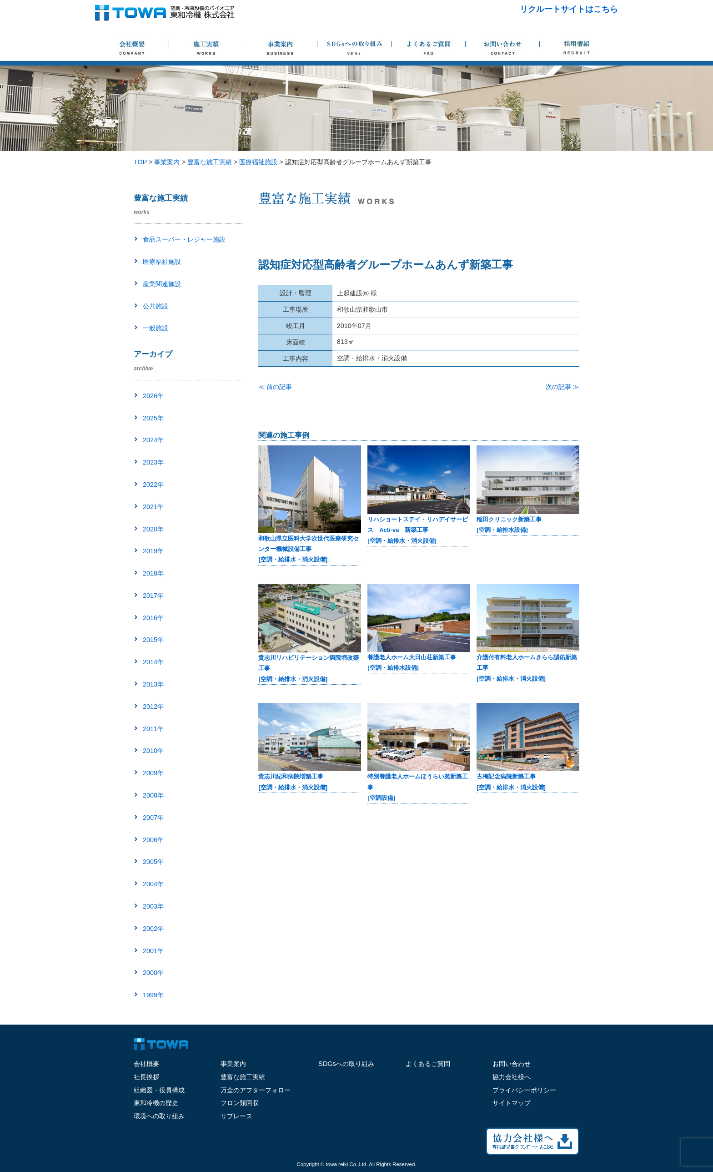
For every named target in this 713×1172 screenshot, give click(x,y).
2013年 (153, 684)
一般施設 (155, 328)
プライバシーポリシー (524, 1090)
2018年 (153, 573)
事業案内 (233, 1063)
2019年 (153, 551)
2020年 (153, 529)
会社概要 (146, 1063)
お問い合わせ (511, 1063)
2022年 (153, 484)
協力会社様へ (511, 1077)
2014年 (153, 662)
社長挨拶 (146, 1077)
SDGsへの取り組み (346, 1063)
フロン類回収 (240, 1102)
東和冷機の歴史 (156, 1102)
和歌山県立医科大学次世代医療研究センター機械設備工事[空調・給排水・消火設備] (308, 549)
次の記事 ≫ (562, 386)
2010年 (153, 750)
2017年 (153, 595)
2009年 (153, 773)
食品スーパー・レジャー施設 (184, 239)
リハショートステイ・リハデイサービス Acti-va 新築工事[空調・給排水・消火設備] (417, 530)
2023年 (153, 462)
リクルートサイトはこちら (569, 9)
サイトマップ (511, 1102)
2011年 (153, 728)
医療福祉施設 (162, 261)
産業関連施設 (162, 284)
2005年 (153, 861)
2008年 (153, 795)
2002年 (153, 928)
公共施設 (155, 306)
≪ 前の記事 (275, 386)
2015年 (153, 639)
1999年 (153, 995)
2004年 (153, 884)
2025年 (153, 418)
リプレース (236, 1116)
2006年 (153, 840)
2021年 (153, 506)
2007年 (153, 817)
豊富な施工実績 (243, 1077)
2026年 (153, 395)
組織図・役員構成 (159, 1090)
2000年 (153, 972)
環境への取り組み (159, 1116)
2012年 (153, 706)
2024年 (153, 440)
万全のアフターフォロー (256, 1090)
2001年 (153, 951)
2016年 (153, 617)
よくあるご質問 (428, 1063)
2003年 (153, 906)
